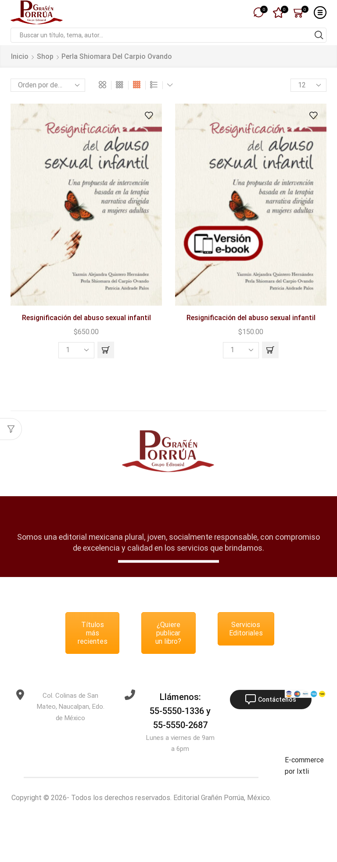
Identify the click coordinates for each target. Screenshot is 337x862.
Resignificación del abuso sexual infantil (86, 318)
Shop (45, 56)
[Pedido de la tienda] (48, 85)
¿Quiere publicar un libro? (168, 633)
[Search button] (319, 35)
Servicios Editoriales (246, 628)
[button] (105, 350)
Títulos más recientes (93, 633)
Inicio (20, 56)
